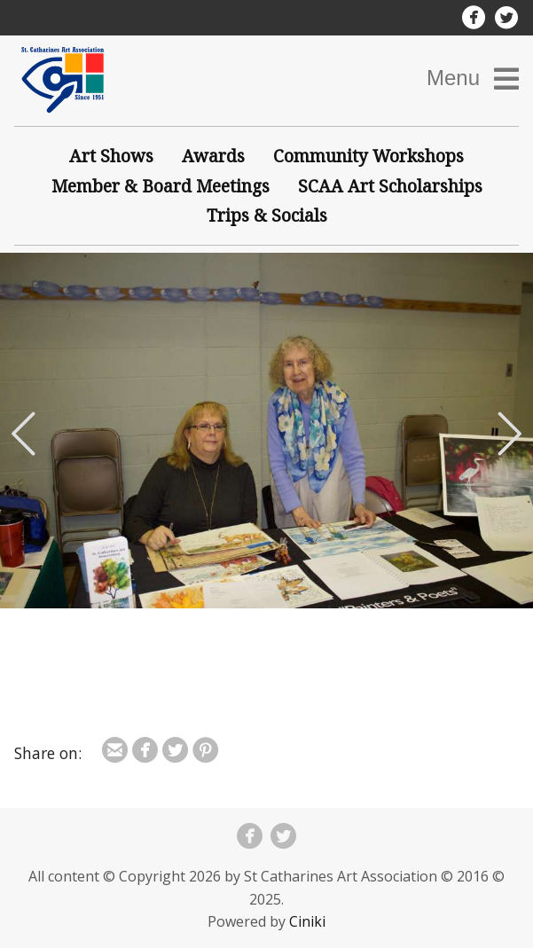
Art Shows (111, 156)
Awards (213, 156)
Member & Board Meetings (160, 186)
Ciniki (307, 921)
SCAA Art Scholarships (390, 186)
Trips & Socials (267, 215)
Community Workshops (368, 156)
